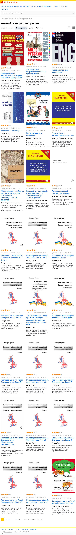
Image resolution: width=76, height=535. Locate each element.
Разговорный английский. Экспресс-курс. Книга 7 (63, 381)
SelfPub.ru (33, 529)
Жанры (3, 6)
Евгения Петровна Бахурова (10, 80)
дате (31, 28)
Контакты (10, 529)
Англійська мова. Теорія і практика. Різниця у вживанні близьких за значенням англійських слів (37, 320)
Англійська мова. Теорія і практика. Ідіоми (63, 257)
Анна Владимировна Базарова (11, 203)
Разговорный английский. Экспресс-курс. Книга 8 (37, 439)
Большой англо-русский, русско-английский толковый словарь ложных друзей (37, 194)
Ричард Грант (5, 263)
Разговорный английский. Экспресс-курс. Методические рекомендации (12, 441)
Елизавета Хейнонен (33, 138)
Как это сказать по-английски (34, 134)
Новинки (10, 6)
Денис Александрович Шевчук (62, 196)
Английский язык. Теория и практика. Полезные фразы (12, 258)
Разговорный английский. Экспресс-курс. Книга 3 (37, 257)
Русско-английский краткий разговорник (61, 192)
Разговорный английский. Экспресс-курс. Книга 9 (63, 439)
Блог (56, 6)
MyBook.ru (25, 529)
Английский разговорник (11, 131)
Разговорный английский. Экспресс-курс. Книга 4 (12, 317)
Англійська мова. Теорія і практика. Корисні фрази (63, 317)
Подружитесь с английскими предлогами (63, 134)
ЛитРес (17, 529)
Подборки (47, 6)
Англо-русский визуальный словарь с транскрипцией (36, 71)
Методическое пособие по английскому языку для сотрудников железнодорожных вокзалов (12, 195)
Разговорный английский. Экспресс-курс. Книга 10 (12, 501)
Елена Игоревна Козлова (60, 506)
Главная (4, 19)
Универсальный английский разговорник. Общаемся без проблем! (12, 75)
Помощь (3, 529)
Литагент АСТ (5, 134)
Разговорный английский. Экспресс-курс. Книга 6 (37, 381)
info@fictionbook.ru (6, 532)
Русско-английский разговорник (60, 71)
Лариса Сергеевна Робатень (36, 77)
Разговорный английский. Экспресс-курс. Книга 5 (12, 381)
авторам (39, 28)
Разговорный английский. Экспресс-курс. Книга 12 (37, 501)
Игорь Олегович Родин (59, 75)
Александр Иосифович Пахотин (62, 138)
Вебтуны (26, 6)
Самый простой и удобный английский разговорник (63, 502)
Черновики (4, 9)
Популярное (63, 6)
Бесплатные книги (37, 6)
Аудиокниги (18, 6)
